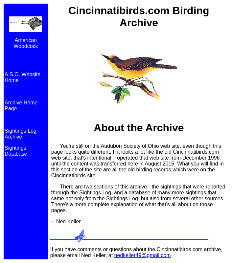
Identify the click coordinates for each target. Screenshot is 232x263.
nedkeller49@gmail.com (142, 255)
